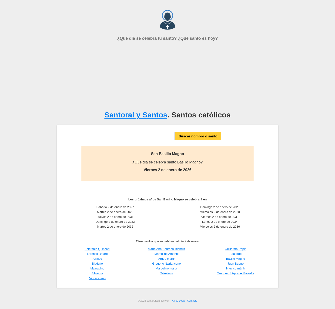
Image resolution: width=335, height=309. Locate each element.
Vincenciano (97, 278)
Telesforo (166, 273)
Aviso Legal (178, 300)
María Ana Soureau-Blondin (166, 249)
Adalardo (235, 254)
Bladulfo (97, 263)
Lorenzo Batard (97, 254)
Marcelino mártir (166, 268)
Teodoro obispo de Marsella (235, 273)
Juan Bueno (236, 263)
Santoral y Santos (135, 115)
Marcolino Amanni (166, 254)
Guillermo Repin (235, 249)
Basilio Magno (235, 258)
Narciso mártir (235, 268)
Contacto (192, 300)
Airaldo (97, 258)
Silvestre (97, 273)
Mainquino (97, 268)
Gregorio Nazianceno (166, 263)
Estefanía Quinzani (97, 249)
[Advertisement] (167, 75)
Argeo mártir (166, 258)
